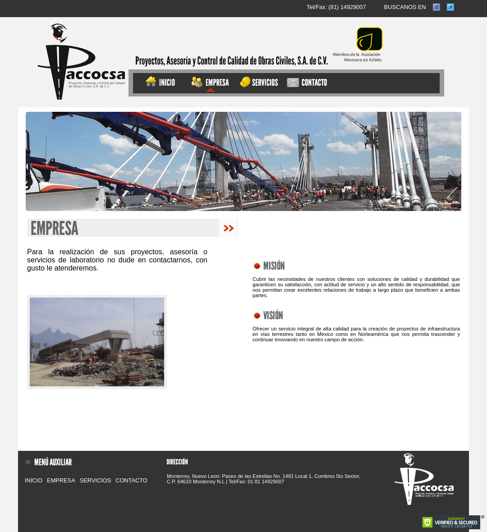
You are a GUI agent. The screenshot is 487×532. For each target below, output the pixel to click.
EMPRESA (61, 480)
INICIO (33, 480)
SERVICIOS (95, 480)
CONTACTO (131, 480)
